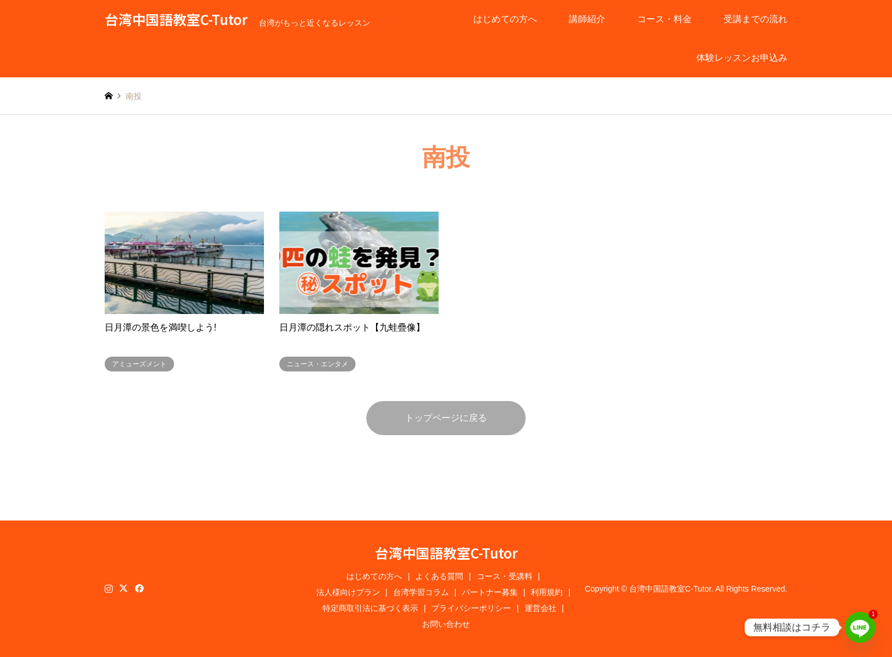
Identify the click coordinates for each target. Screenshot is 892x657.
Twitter (123, 588)
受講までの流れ (755, 19)
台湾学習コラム (421, 592)
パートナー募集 (490, 592)
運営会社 (540, 608)
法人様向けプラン (348, 592)
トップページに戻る (446, 418)
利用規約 (547, 592)
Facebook (138, 588)
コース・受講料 (504, 576)
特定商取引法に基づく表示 (370, 608)
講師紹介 (587, 19)
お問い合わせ (446, 624)
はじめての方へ (505, 19)
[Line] (860, 627)
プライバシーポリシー (471, 608)
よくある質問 (439, 576)
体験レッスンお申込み (741, 58)
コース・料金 (664, 19)
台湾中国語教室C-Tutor (446, 553)
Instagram (109, 588)
